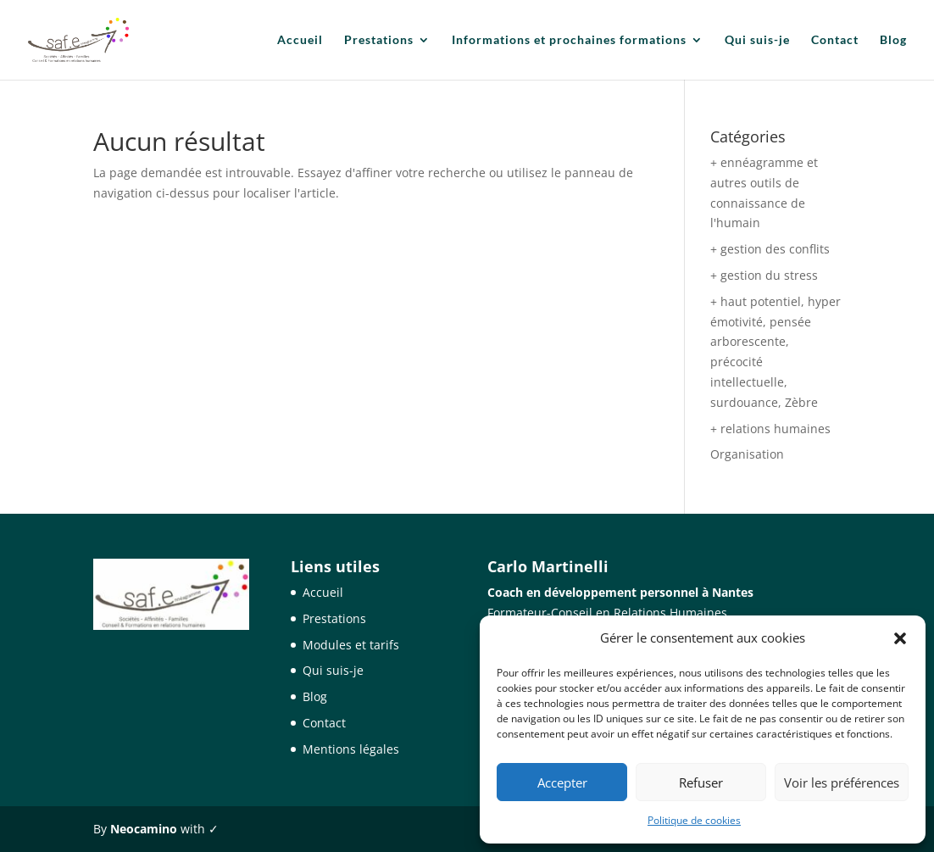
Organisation (747, 454)
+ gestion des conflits (770, 249)
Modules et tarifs (351, 645)
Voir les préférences (841, 782)
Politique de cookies (694, 820)
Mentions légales (351, 749)
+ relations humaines (770, 428)
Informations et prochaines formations (569, 40)
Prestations (379, 40)
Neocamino (143, 829)
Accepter (562, 782)
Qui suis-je (757, 40)
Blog (893, 40)
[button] (900, 638)
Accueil (300, 40)
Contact (835, 40)
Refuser (701, 782)
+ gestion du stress (764, 275)
